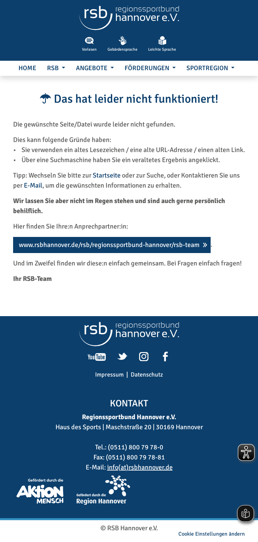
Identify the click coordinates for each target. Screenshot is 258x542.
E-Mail (33, 185)
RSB (53, 68)
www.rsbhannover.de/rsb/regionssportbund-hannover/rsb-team (109, 245)
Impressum (109, 374)
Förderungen (148, 68)
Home (27, 68)
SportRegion (207, 68)
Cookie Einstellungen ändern (211, 534)
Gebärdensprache (122, 44)
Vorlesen (89, 44)
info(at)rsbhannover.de (140, 467)
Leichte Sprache (162, 44)
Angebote (92, 68)
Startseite (107, 175)
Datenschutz (147, 374)
